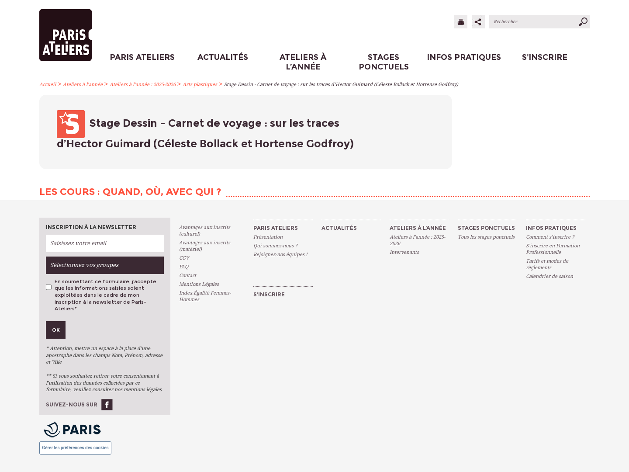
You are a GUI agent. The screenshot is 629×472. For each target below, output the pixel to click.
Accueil (47, 84)
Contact (187, 275)
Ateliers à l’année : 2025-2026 (143, 84)
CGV (184, 258)
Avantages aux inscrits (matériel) (204, 246)
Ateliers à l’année (83, 84)
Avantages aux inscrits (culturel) (204, 231)
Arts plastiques (200, 84)
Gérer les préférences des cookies (75, 447)
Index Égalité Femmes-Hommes (205, 296)
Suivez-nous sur (71, 404)
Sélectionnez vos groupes (84, 265)
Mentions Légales (199, 284)
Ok (56, 330)
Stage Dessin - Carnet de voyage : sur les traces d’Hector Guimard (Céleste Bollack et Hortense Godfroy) (341, 84)
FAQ (183, 267)
